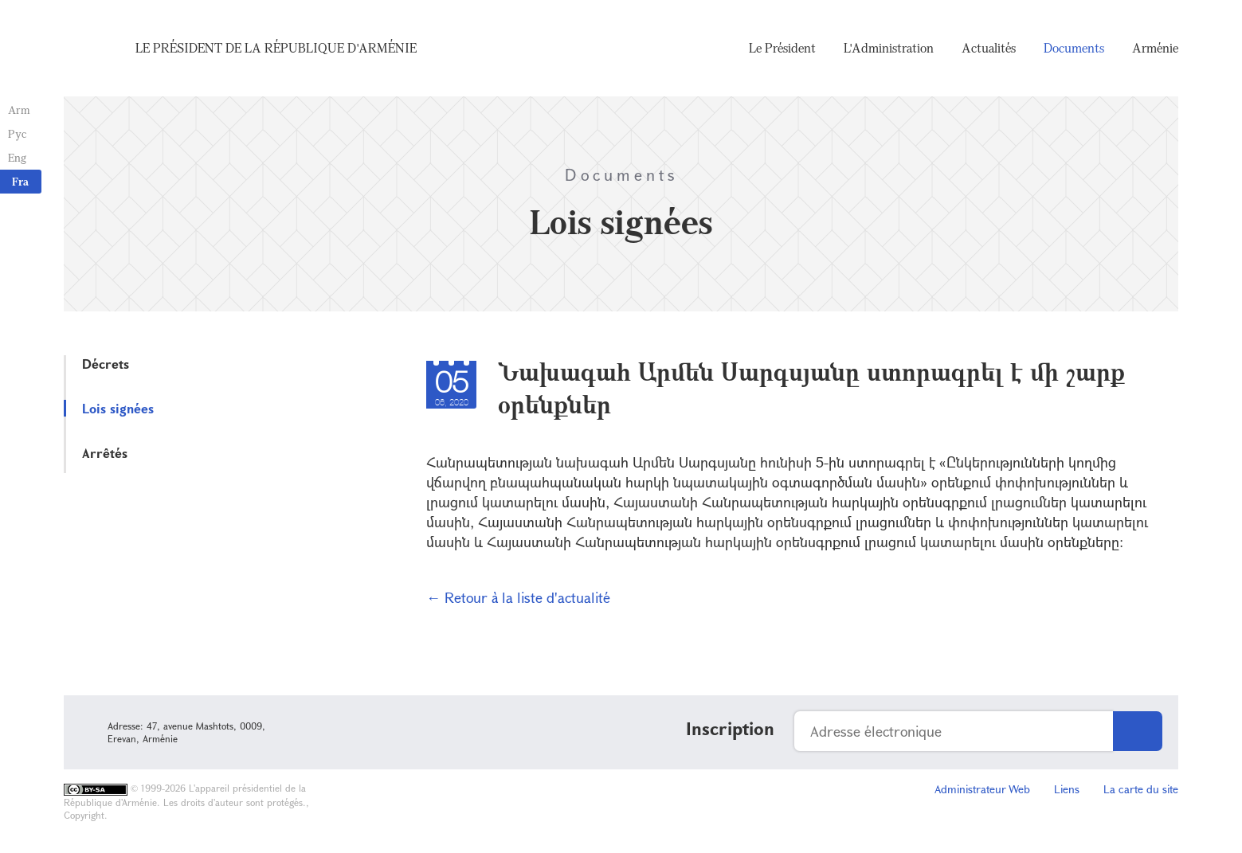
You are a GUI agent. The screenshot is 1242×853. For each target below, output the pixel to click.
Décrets (105, 363)
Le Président (782, 48)
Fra (20, 181)
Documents (1074, 48)
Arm (19, 109)
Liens (1066, 788)
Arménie (1155, 48)
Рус (17, 133)
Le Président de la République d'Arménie (276, 48)
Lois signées (118, 408)
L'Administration (889, 48)
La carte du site (1140, 788)
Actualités (989, 48)
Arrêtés (104, 452)
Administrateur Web (982, 788)
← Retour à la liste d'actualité (518, 597)
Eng (17, 157)
